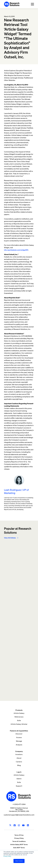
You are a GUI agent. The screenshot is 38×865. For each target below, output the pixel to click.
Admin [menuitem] (19, 779)
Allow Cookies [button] (19, 861)
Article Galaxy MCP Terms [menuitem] (19, 844)
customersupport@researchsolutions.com (19, 815)
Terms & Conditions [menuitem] (19, 841)
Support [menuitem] (19, 786)
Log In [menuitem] (19, 772)
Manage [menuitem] (19, 741)
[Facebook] (15, 825)
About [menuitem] (19, 758)
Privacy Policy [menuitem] (19, 838)
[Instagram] (19, 825)
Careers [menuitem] (19, 762)
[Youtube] (23, 825)
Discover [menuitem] (19, 734)
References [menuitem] (19, 717)
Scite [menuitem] (19, 720)
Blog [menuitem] (19, 765)
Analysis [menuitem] (19, 745)
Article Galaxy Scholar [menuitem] (19, 724)
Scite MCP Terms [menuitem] (19, 848)
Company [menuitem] (19, 751)
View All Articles (10, 538)
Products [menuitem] (19, 710)
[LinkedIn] (28, 825)
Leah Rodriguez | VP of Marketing (16, 491)
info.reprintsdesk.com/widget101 (16, 250)
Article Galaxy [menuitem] (19, 713)
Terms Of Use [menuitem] (19, 835)
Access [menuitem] (19, 737)
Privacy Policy (7, 856)
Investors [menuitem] (19, 754)
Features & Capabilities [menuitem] (19, 731)
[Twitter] (10, 825)
